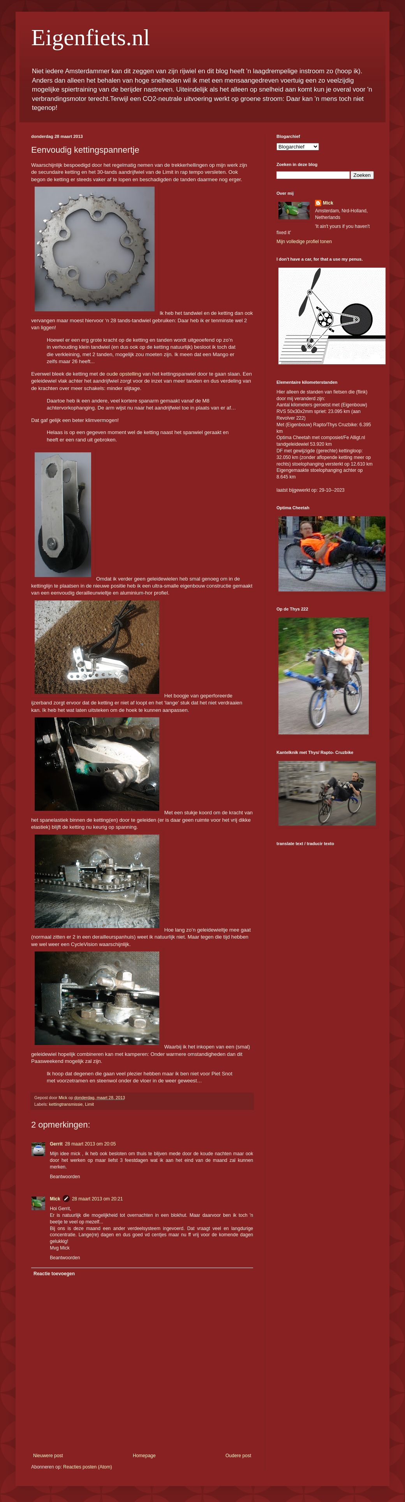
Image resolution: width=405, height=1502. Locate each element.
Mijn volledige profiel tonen (304, 241)
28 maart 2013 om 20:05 (90, 1144)
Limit (89, 1104)
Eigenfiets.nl (90, 37)
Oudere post (238, 1455)
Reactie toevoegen (54, 1273)
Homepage (144, 1455)
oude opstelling (124, 374)
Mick (55, 1199)
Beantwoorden (65, 1176)
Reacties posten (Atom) (87, 1467)
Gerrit (56, 1144)
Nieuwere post (48, 1455)
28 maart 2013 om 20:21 (97, 1199)
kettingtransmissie (66, 1104)
